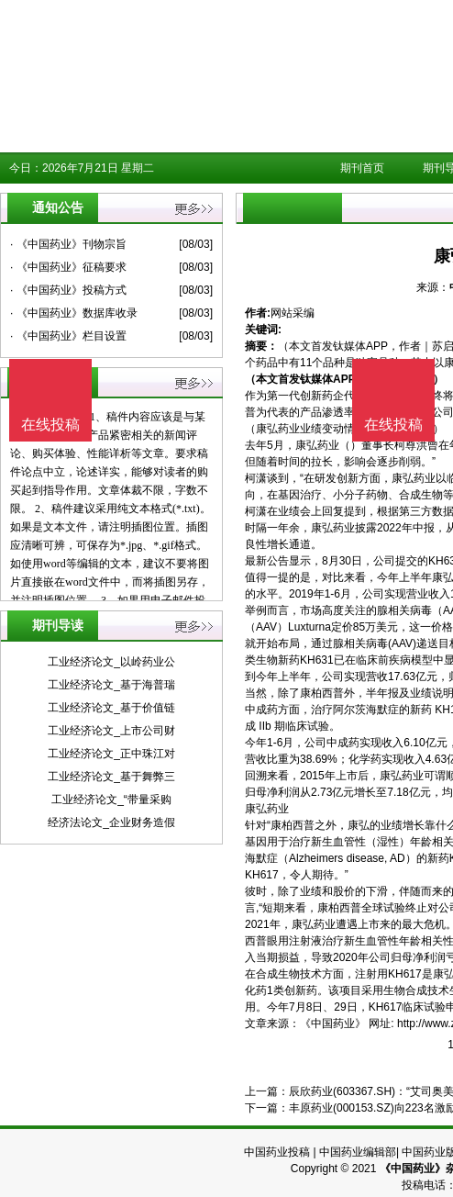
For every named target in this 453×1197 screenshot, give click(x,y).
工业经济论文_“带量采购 (111, 799)
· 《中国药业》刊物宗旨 (68, 244)
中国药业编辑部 (357, 1152)
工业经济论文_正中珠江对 (111, 753)
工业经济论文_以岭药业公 (111, 661)
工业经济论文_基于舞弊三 (111, 776)
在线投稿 (393, 424)
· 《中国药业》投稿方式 (68, 290)
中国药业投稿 (277, 1152)
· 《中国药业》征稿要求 (68, 267)
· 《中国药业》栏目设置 (68, 336)
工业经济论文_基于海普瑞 (111, 684)
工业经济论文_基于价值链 (111, 707)
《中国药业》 (333, 1023)
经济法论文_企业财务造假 (111, 822)
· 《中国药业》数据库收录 (74, 313)
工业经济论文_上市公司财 (111, 730)
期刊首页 (362, 168)
